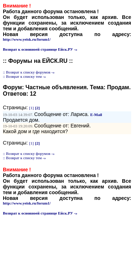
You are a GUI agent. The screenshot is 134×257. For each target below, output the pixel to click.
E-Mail (96, 114)
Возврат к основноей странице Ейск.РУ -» (40, 49)
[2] (37, 108)
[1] (31, 108)
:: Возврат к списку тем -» (24, 76)
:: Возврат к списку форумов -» (29, 72)
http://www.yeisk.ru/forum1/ (27, 39)
